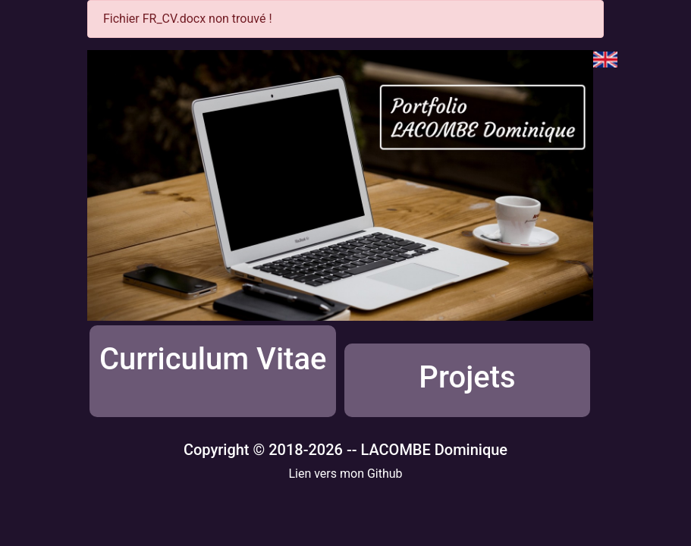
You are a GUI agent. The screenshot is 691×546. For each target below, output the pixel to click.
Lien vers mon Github (345, 473)
